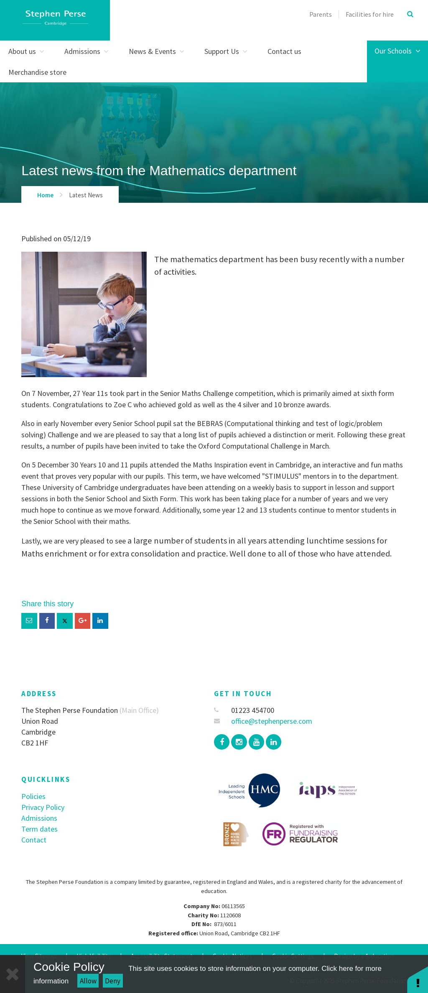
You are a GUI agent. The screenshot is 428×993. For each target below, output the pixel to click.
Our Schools (397, 51)
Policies (33, 796)
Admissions (39, 818)
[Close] (12, 974)
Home (45, 195)
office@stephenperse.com (263, 721)
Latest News (86, 195)
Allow (88, 980)
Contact (33, 840)
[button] (417, 979)
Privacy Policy (42, 807)
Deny (112, 980)
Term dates (39, 829)
